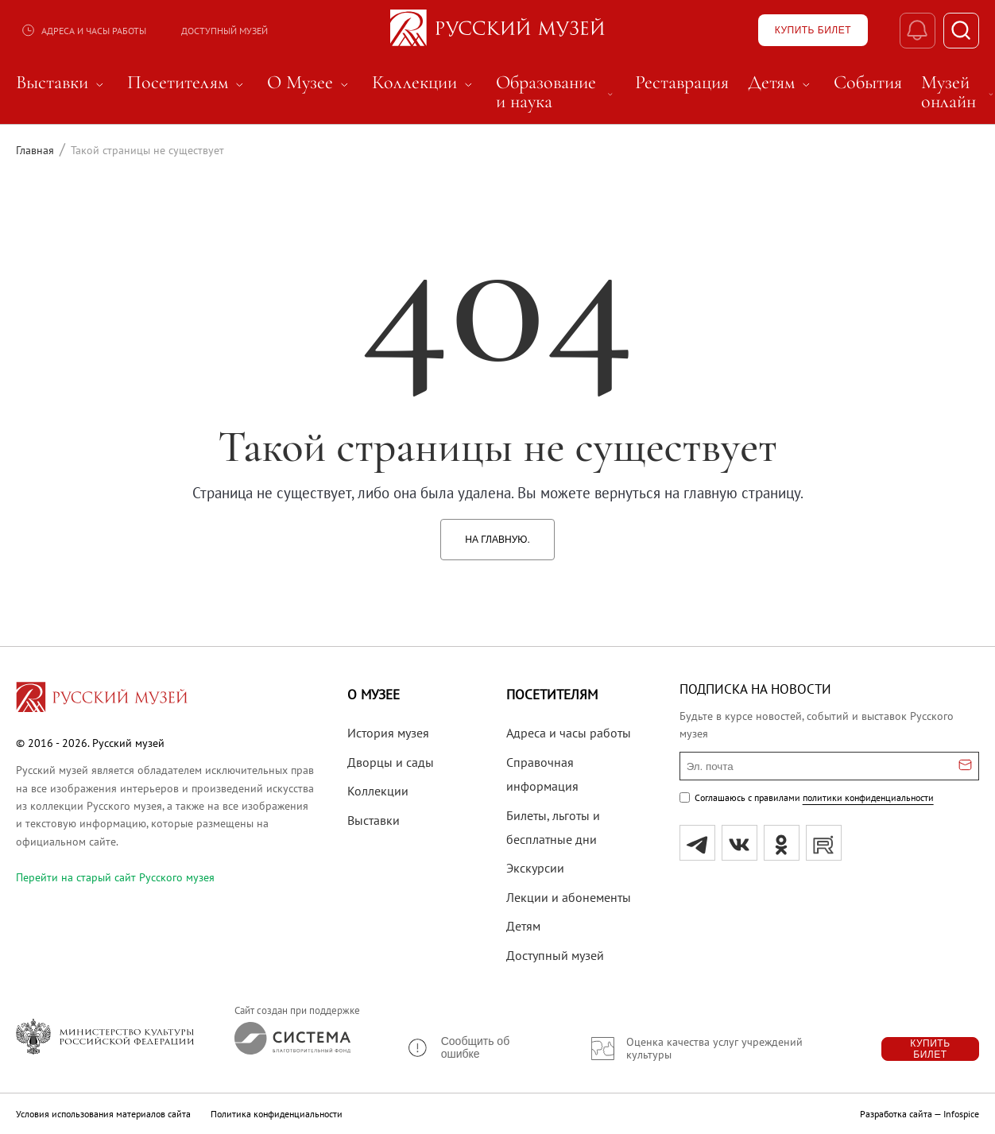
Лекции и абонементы (568, 897)
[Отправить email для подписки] (965, 766)
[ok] (781, 843)
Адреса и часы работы (83, 30)
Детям (523, 926)
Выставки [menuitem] (62, 82)
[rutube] (824, 843)
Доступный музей (224, 31)
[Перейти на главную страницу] (102, 699)
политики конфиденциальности (868, 797)
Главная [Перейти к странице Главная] (35, 150)
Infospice (961, 1114)
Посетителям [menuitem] (187, 82)
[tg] (697, 843)
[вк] (739, 843)
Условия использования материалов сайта (103, 1114)
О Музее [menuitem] (310, 82)
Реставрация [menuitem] (682, 82)
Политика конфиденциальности (277, 1114)
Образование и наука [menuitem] (556, 92)
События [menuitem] (868, 82)
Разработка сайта (896, 1114)
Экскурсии (535, 868)
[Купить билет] (813, 30)
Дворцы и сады (390, 762)
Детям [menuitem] (781, 82)
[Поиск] (961, 30)
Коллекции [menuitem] (424, 82)
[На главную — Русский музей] (497, 30)
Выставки (373, 820)
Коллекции (377, 791)
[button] (476, 1047)
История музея (388, 733)
